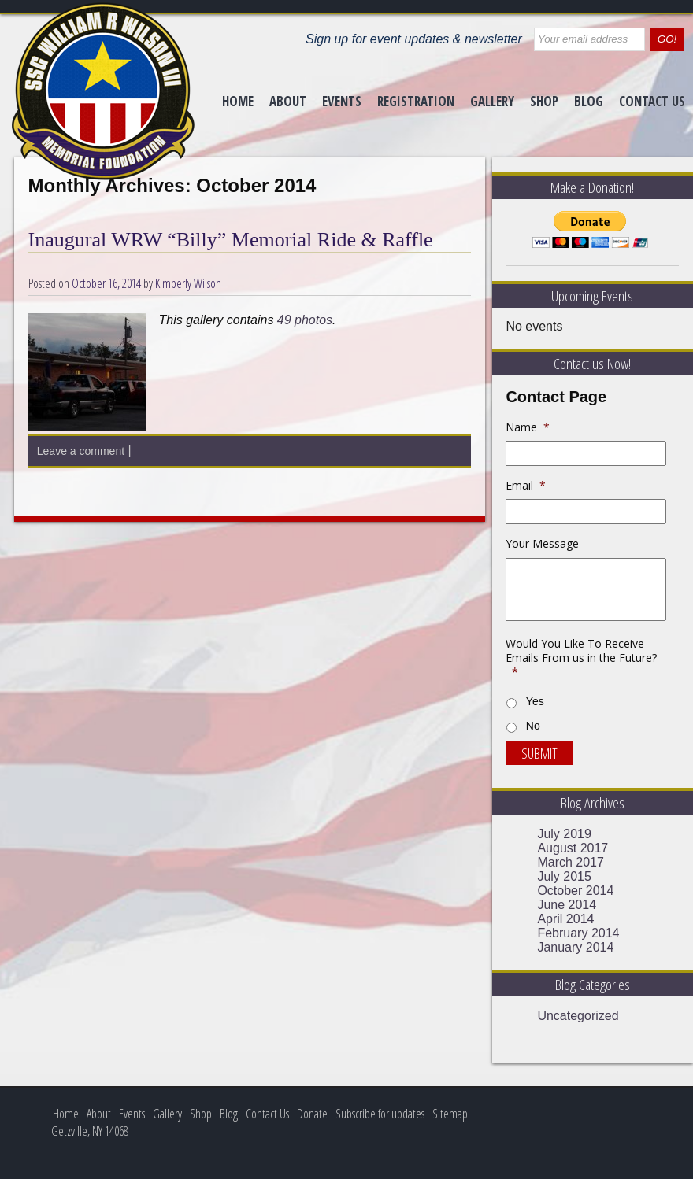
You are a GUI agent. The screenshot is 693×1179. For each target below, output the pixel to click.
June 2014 (566, 904)
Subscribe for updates (379, 1113)
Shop (544, 101)
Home (238, 101)
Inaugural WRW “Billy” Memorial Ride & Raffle (230, 239)
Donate (312, 1113)
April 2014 (565, 919)
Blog (588, 101)
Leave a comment (80, 451)
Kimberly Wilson (188, 283)
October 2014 (575, 890)
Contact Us (652, 101)
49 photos (304, 320)
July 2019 (564, 834)
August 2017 (572, 848)
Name (528, 427)
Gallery (492, 101)
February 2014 (578, 933)
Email (526, 486)
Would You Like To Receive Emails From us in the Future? (581, 658)
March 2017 (570, 862)
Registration (415, 101)
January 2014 (575, 947)
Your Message (542, 544)
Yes (535, 701)
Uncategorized (577, 1015)
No (533, 725)
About (287, 101)
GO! (667, 39)
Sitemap (450, 1113)
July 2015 (564, 876)
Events (341, 101)
